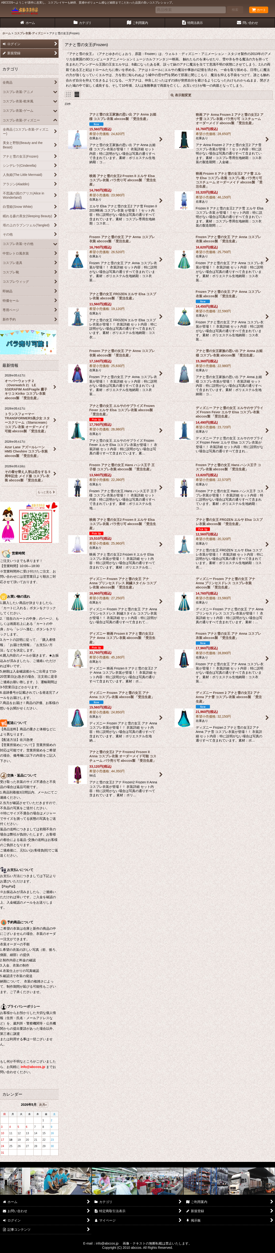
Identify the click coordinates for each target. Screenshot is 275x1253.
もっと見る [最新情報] (46, 492)
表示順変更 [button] (181, 95)
